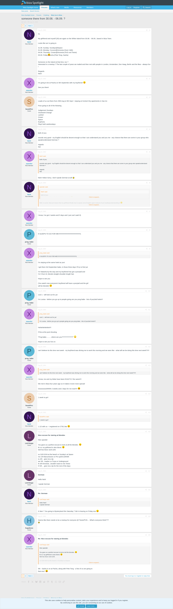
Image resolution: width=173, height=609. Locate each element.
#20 (149, 535)
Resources (78, 7)
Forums (44, 7)
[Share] (146, 30)
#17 (149, 471)
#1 (149, 30)
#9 (149, 249)
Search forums (34, 11)
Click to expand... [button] (94, 197)
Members (89, 7)
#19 (149, 516)
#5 (149, 152)
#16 (149, 431)
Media (66, 7)
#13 (149, 365)
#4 (149, 129)
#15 (149, 412)
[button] (61, 7)
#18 (149, 490)
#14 (149, 394)
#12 (149, 347)
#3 (149, 97)
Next (29, 26)
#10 (149, 291)
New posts (24, 11)
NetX (24, 22)
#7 (149, 211)
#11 (149, 310)
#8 (149, 230)
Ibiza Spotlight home (30, 7)
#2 (149, 78)
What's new (55, 7)
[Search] (147, 7)
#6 (149, 183)
